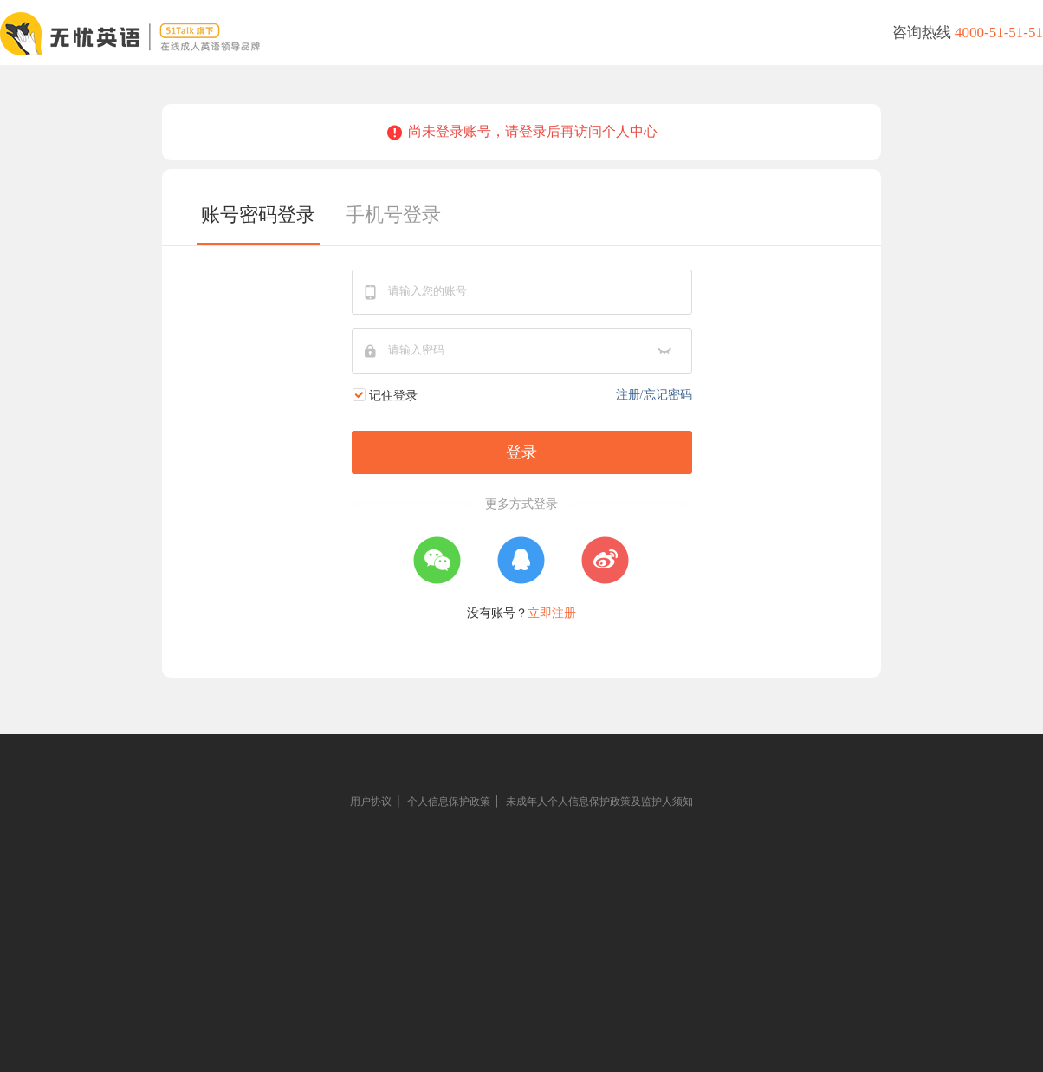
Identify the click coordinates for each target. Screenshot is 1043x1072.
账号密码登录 (258, 214)
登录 (521, 452)
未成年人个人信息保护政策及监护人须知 (599, 802)
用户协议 (371, 802)
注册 (628, 394)
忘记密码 (668, 394)
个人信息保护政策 (448, 802)
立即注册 (552, 613)
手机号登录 (393, 214)
